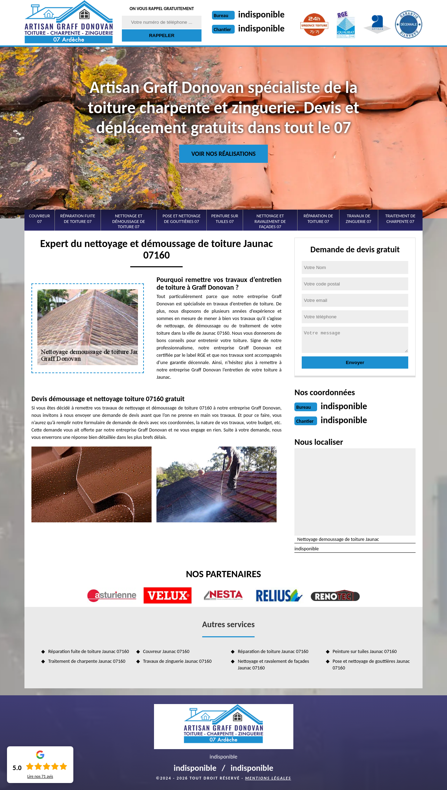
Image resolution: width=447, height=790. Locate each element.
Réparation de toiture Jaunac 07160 (273, 651)
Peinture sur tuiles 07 (224, 218)
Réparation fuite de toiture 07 (77, 218)
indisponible (261, 14)
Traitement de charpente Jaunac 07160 (86, 661)
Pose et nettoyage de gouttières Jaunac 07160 (371, 664)
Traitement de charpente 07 (400, 218)
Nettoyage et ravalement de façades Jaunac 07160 (273, 664)
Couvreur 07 (39, 218)
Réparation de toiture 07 (318, 218)
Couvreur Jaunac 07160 (166, 651)
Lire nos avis (40, 776)
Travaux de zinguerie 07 (358, 218)
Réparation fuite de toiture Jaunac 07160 (88, 651)
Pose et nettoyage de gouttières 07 (181, 218)
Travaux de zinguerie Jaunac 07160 (177, 661)
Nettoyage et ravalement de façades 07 (270, 221)
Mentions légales (268, 778)
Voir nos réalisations (223, 154)
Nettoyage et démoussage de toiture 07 (128, 221)
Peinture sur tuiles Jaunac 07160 (365, 651)
